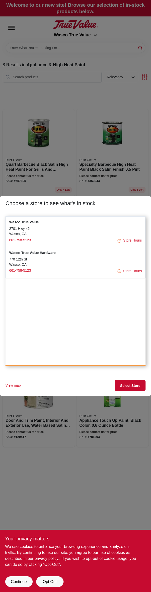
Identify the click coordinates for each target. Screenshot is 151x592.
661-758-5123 (20, 240)
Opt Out (50, 582)
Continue (19, 582)
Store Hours (129, 240)
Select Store (130, 386)
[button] (75, 231)
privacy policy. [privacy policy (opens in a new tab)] (47, 558)
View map (13, 385)
